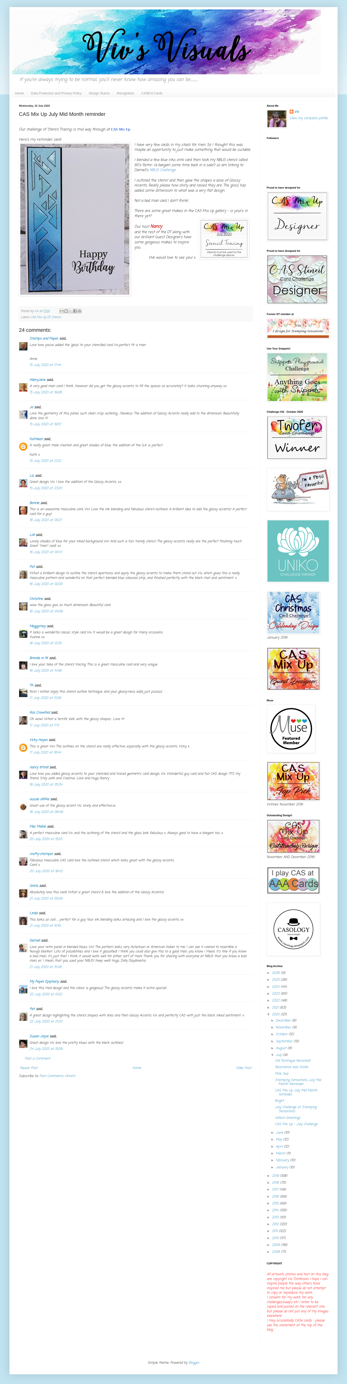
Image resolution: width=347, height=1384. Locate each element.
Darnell (35, 940)
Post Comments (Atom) (57, 1076)
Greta (34, 885)
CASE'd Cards (152, 93)
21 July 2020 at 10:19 (45, 925)
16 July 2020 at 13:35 (45, 643)
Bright (279, 1100)
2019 (276, 1176)
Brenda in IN (39, 658)
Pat (32, 566)
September (285, 1041)
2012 (276, 1224)
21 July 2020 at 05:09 (46, 898)
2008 (276, 1251)
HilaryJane (37, 380)
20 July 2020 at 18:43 (46, 871)
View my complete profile (309, 118)
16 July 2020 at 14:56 (46, 670)
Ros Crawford (40, 712)
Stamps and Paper (44, 338)
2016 (276, 1196)
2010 (276, 1238)
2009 (276, 1245)
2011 (275, 1231)
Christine (36, 599)
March (281, 1153)
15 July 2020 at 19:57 (45, 424)
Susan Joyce (39, 1036)
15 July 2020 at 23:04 (46, 488)
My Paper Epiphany (44, 981)
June (280, 1132)
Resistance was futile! (291, 1067)
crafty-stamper (41, 854)
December (284, 1020)
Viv (296, 112)
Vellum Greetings (287, 1117)
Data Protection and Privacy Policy (56, 93)
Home (19, 93)
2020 (276, 1014)
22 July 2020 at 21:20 (46, 1021)
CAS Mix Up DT (41, 317)
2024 (276, 986)
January (282, 1167)
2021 (276, 1007)
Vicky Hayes (38, 740)
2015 (276, 1203)
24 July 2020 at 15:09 (46, 1049)
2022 (276, 1000)
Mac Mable (38, 826)
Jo (31, 407)
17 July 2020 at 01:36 (45, 698)
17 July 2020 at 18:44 (45, 752)
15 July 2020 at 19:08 (46, 392)
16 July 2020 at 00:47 (46, 552)
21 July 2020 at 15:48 (45, 967)
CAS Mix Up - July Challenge (296, 1124)
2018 (276, 1182)
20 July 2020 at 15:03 (46, 839)
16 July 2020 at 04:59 (46, 611)
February (283, 1160)
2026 (276, 973)
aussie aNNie (39, 799)
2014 (276, 1210)
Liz (32, 475)
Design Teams (99, 93)
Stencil (56, 317)
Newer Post (29, 1068)
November (284, 1027)
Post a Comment (37, 1058)
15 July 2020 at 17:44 (45, 365)
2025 (276, 979)
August (282, 1048)
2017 (275, 1189)
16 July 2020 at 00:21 (45, 520)
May (279, 1139)
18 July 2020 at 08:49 (46, 812)
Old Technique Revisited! (292, 1060)
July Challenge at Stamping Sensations (296, 1109)
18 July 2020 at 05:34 (46, 784)
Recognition (125, 93)
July (279, 1055)
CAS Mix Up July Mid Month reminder (296, 1092)
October (282, 1034)
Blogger (194, 1362)
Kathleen (36, 439)
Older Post (243, 1068)
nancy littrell (39, 767)
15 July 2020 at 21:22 (45, 461)
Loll (32, 535)
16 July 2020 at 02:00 (46, 584)
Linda (34, 913)
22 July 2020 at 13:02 (46, 994)
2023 (276, 993)
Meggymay (38, 626)
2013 (276, 1217)
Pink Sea (281, 1073)
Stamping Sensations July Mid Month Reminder (298, 1082)
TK (31, 685)
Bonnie (34, 503)
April (280, 1146)
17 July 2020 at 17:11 (44, 725)
